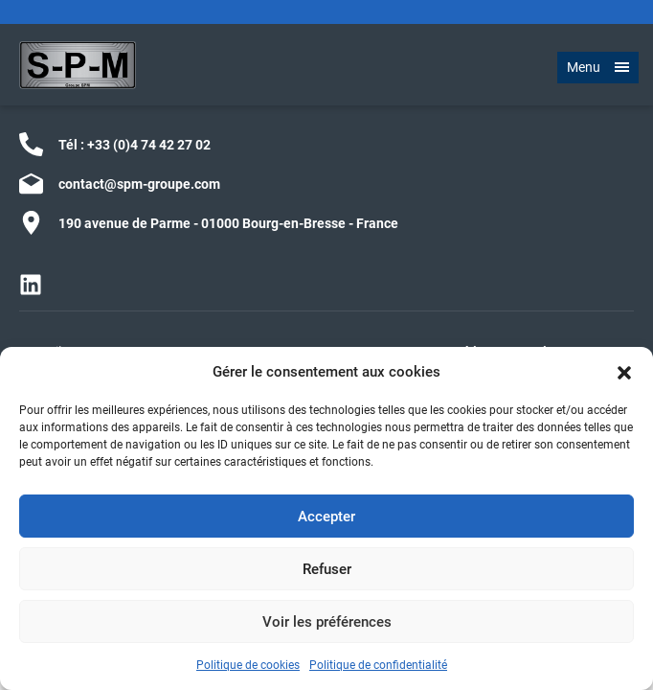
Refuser (327, 569)
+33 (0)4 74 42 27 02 (149, 144)
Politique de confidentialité (378, 665)
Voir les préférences (327, 622)
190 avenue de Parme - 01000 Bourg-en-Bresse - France (228, 223)
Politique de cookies (248, 665)
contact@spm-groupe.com (139, 184)
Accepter (326, 516)
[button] (624, 371)
